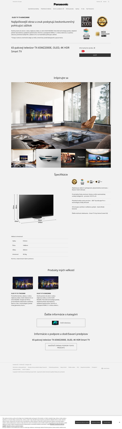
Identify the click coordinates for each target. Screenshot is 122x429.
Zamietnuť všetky (96, 422)
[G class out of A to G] (83, 106)
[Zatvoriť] (119, 422)
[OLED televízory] (61, 378)
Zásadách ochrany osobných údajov (15, 426)
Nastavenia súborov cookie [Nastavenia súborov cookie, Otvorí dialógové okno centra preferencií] (82, 422)
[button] (95, 110)
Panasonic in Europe (17, 1)
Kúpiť (95, 110)
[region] (61, 422)
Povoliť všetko (107, 422)
